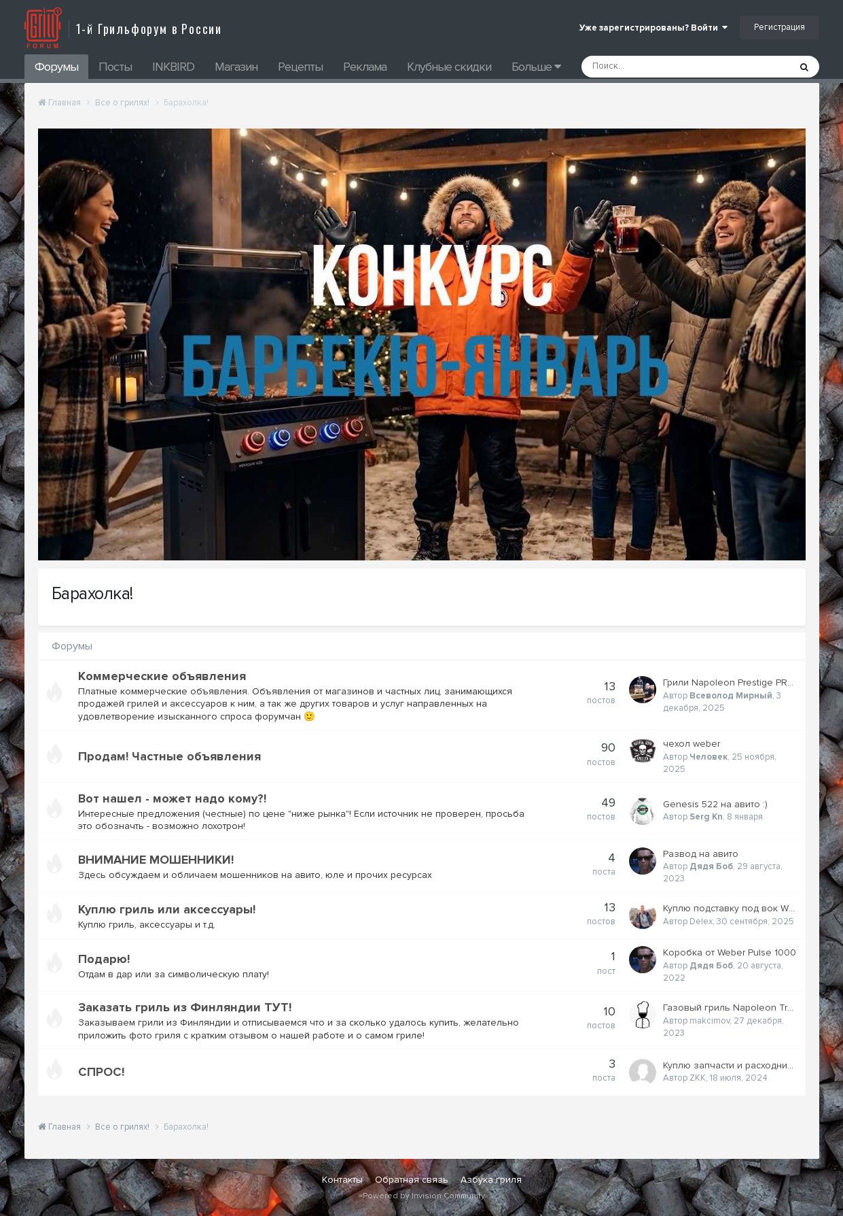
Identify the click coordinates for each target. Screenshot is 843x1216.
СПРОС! (101, 1071)
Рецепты (300, 66)
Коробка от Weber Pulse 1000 (729, 952)
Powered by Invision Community (424, 1196)
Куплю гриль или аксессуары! (166, 909)
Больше (536, 66)
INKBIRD (173, 66)
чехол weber (691, 743)
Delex (701, 921)
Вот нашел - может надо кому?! (172, 798)
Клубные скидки (449, 66)
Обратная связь (411, 1179)
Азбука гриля (491, 1179)
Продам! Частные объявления (169, 756)
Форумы (56, 66)
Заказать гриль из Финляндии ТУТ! (184, 1007)
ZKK (697, 1078)
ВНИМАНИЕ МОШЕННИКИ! (156, 859)
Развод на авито (700, 854)
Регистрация (779, 27)
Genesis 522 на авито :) (715, 804)
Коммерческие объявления (162, 676)
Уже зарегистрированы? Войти (653, 27)
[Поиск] (649, 67)
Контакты (342, 1179)
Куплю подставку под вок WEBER (737, 908)
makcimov (709, 1020)
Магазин (236, 66)
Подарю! (104, 958)
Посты (115, 66)
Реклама (365, 66)
